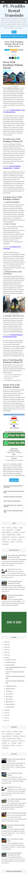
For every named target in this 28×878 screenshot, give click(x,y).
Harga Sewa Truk (9, 530)
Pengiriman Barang (11, 534)
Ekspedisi (7, 49)
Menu (3, 1)
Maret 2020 (9, 701)
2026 (5, 642)
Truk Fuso (13, 541)
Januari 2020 (9, 707)
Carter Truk (9, 527)
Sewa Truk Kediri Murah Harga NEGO (16, 813)
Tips (9, 539)
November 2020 (10, 662)
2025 (5, 644)
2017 (5, 715)
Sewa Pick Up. (22, 537)
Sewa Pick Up (14, 537)
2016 (5, 718)
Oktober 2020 (9, 665)
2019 (5, 710)
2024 (5, 647)
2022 (5, 652)
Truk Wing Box (5, 544)
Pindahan (19, 534)
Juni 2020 (8, 694)
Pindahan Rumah (14, 49)
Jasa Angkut (17, 530)
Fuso (3, 530)
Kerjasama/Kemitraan (6, 532)
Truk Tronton (19, 541)
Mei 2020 (8, 696)
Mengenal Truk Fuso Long (14, 569)
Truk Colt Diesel (5, 541)
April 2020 (8, 699)
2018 (5, 713)
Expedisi (20, 527)
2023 (5, 649)
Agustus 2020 (9, 688)
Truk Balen (14, 51)
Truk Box (20, 539)
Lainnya (3, 534)
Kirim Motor (22, 532)
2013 (5, 720)
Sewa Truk (21, 49)
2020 (5, 657)
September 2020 (10, 686)
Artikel (3, 527)
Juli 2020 (8, 691)
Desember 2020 (10, 660)
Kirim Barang (16, 532)
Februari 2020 (9, 704)
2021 (5, 655)
